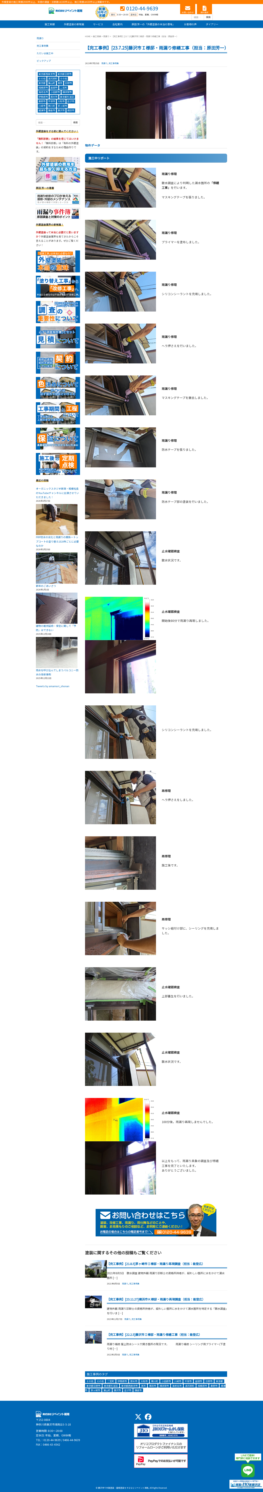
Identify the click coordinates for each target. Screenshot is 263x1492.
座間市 (54, 87)
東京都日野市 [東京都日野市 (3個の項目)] (93, 1385)
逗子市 (70, 101)
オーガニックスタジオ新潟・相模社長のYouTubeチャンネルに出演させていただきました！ (57, 493)
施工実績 (50, 24)
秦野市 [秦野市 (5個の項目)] (214, 1385)
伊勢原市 (43, 96)
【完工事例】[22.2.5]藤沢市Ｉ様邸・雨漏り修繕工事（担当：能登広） (154, 1334)
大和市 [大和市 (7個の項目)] (144, 1381)
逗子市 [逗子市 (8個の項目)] (127, 1390)
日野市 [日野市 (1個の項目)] (209, 1381)
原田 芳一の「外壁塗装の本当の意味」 (153, 24)
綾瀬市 (42, 110)
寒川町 (51, 105)
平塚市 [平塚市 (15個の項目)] (188, 1381)
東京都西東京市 (47, 74)
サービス (98, 24)
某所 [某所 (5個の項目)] (143, 1385)
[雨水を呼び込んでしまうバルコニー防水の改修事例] (56, 652)
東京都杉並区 (67, 96)
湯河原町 (53, 78)
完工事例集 (114, 63)
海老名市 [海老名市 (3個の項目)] (177, 1385)
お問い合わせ (188, 12)
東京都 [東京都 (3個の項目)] (219, 1381)
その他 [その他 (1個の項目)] (100, 1381)
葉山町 (51, 83)
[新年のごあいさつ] (56, 568)
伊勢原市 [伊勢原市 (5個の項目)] (122, 1381)
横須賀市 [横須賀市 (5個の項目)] (164, 1385)
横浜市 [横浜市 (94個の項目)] (152, 1385)
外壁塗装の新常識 (74, 24)
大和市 (61, 101)
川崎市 (42, 105)
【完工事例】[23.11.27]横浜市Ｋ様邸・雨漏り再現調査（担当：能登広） (156, 1299)
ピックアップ (44, 60)
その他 (42, 78)
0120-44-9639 (142, 8)
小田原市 (55, 92)
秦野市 (42, 101)
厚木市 (54, 96)
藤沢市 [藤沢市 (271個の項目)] (117, 1390)
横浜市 (70, 110)
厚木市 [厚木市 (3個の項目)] (133, 1381)
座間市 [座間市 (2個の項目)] (198, 1381)
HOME (88, 36)
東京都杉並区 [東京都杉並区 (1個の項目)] (111, 1385)
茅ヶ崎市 (62, 105)
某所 (60, 83)
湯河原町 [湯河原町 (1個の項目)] (189, 1385)
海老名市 (43, 92)
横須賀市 (67, 92)
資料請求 (204, 12)
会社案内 (117, 24)
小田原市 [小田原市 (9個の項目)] (166, 1381)
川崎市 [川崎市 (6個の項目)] (177, 1381)
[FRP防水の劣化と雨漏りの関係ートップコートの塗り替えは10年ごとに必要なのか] (56, 519)
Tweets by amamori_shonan (52, 686)
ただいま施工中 (45, 53)
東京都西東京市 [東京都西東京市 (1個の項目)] (129, 1385)
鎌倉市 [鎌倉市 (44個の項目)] (138, 1390)
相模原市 (43, 87)
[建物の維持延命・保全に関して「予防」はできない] (56, 608)
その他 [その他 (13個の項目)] (89, 1381)
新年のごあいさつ (46, 586)
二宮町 (63, 87)
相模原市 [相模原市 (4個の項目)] (202, 1385)
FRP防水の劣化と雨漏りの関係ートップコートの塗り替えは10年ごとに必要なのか (57, 541)
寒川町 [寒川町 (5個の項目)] (154, 1381)
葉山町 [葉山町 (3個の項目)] (107, 1390)
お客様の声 (190, 24)
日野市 (68, 83)
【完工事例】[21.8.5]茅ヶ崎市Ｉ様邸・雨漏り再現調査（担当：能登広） (156, 1263)
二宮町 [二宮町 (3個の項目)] (110, 1381)
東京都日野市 (65, 74)
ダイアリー (212, 24)
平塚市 (51, 101)
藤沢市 (61, 110)
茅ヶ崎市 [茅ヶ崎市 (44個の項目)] (95, 1390)
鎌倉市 (51, 110)
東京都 (42, 83)
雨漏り (106, 36)
